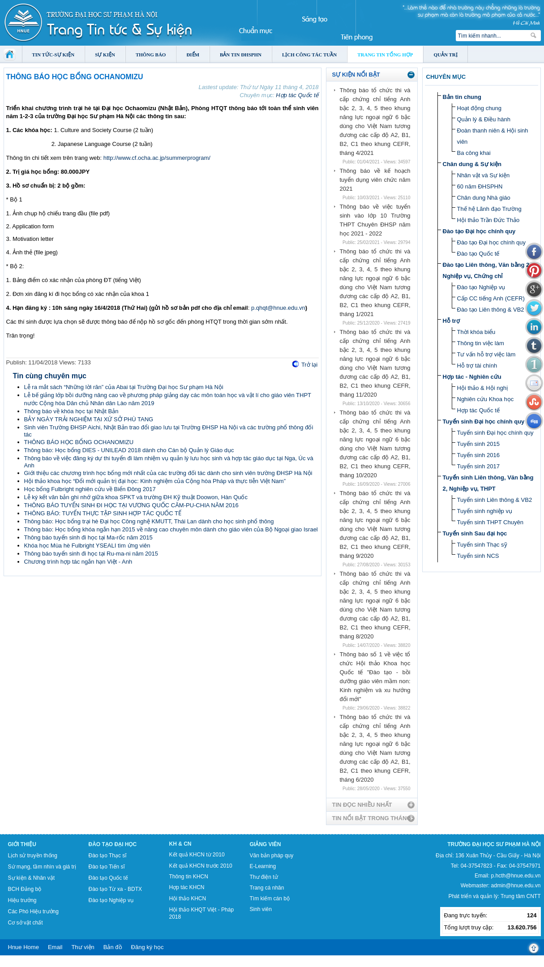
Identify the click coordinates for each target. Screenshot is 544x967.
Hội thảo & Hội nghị (482, 388)
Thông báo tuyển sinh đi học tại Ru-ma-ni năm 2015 (91, 553)
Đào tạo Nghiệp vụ (481, 287)
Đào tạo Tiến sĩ (107, 867)
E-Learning (263, 866)
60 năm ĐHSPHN (480, 186)
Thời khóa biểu (476, 332)
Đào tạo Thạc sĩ (108, 855)
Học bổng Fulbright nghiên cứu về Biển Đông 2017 (90, 489)
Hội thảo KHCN (187, 898)
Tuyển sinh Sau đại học (475, 533)
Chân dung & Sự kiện (472, 164)
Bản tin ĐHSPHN (240, 54)
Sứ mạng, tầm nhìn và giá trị (42, 867)
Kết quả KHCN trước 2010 (200, 866)
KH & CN (180, 844)
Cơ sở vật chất (25, 923)
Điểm (192, 54)
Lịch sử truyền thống (32, 855)
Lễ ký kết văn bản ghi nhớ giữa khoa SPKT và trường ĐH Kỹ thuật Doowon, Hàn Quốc (136, 497)
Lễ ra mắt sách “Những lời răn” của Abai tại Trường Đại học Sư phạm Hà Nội (123, 387)
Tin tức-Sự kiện (53, 54)
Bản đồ (112, 947)
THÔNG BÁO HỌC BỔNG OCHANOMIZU (79, 442)
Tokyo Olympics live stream (32, 964)
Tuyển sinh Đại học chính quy (484, 421)
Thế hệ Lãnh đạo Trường (489, 208)
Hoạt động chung (479, 108)
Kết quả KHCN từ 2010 (197, 854)
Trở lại (309, 364)
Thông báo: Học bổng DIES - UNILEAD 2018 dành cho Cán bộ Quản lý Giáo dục (129, 450)
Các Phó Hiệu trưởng (33, 911)
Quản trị (445, 54)
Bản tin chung (462, 97)
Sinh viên (261, 909)
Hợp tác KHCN (187, 887)
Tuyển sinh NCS (478, 555)
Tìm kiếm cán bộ (270, 898)
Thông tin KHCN (188, 876)
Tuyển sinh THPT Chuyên (490, 522)
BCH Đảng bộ (25, 889)
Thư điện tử (264, 877)
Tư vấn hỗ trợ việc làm (486, 354)
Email (55, 947)
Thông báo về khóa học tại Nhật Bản (71, 411)
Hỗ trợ (451, 320)
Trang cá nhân (267, 888)
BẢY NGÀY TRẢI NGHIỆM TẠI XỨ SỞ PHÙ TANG (89, 419)
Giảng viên (265, 844)
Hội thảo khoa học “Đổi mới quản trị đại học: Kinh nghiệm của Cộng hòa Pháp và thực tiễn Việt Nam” (155, 481)
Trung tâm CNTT (521, 896)
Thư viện (82, 947)
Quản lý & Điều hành (484, 119)
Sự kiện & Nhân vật (31, 878)
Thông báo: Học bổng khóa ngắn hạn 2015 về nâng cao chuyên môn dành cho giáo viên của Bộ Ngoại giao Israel (171, 529)
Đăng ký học (147, 947)
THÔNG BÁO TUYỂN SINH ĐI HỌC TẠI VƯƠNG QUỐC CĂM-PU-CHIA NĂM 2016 (131, 505)
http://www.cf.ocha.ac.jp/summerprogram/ (156, 157)
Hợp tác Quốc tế (297, 95)
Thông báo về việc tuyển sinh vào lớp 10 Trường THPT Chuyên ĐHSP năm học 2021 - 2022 (375, 220)
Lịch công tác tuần (309, 54)
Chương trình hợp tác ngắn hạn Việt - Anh (78, 561)
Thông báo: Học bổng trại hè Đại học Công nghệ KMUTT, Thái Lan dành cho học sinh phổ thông (149, 521)
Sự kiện (105, 54)
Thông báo (151, 54)
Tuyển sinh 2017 (478, 466)
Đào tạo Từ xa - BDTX (115, 889)
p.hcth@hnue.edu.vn (516, 876)
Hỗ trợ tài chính (477, 365)
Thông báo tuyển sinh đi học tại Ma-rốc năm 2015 (88, 537)
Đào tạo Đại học (113, 844)
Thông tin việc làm (480, 343)
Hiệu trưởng (22, 900)
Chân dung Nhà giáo (483, 197)
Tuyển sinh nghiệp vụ (484, 511)
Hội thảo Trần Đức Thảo (488, 220)
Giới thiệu (22, 844)
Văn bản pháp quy (272, 855)
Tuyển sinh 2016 (478, 455)
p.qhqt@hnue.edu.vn (278, 307)
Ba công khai (474, 153)
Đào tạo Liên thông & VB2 (490, 309)
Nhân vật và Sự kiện (483, 175)
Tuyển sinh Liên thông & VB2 (494, 499)
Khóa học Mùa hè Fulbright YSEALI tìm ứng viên (87, 545)
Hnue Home (23, 947)
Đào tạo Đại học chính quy (479, 231)
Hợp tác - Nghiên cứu (472, 376)
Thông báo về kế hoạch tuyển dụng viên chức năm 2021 (375, 179)
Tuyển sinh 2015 (478, 444)
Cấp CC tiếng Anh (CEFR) (491, 298)
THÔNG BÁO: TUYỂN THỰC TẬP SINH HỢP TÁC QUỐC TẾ (103, 513)
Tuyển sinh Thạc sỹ (482, 544)
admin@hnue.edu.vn (516, 885)
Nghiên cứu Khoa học (485, 399)
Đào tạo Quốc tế (478, 253)
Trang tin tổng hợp (385, 54)
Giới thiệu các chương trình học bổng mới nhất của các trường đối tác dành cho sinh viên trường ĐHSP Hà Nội (168, 473)
